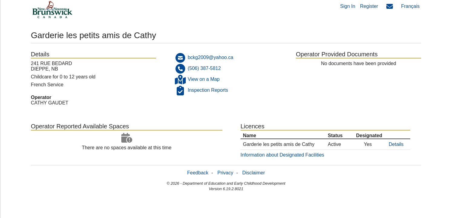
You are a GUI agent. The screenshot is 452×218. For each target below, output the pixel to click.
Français (410, 6)
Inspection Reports (208, 90)
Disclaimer (253, 172)
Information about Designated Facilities (282, 154)
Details (396, 144)
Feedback (197, 172)
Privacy (225, 172)
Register (369, 6)
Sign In (347, 6)
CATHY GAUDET (49, 102)
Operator (41, 97)
